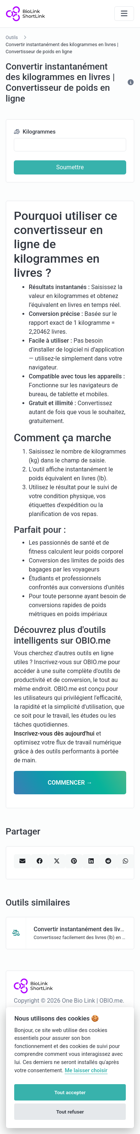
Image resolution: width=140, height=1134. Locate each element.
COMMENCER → (70, 782)
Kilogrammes (35, 131)
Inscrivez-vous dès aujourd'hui (54, 733)
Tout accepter (70, 1092)
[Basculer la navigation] (124, 13)
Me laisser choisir (86, 1070)
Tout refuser (70, 1112)
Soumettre (70, 167)
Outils (12, 37)
